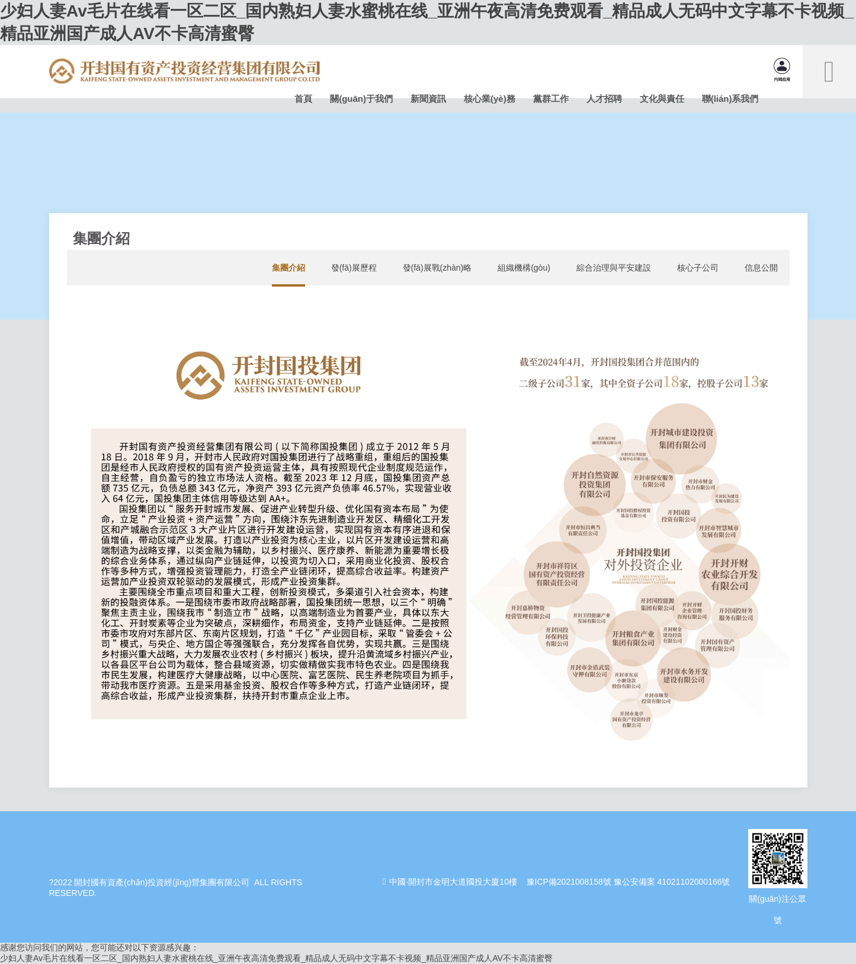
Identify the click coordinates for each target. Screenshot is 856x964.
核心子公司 (698, 267)
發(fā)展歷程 (354, 267)
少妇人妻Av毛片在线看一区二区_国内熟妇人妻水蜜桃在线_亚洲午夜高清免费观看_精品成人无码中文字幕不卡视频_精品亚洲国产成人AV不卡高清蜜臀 (276, 958)
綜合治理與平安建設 (613, 267)
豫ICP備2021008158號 (569, 881)
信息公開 (761, 267)
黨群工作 (551, 99)
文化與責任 (662, 99)
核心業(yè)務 (489, 99)
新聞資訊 (428, 99)
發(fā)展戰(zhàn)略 (437, 267)
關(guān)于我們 (361, 99)
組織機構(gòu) (524, 267)
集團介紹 (288, 267)
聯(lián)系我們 (730, 99)
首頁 (303, 99)
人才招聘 (604, 99)
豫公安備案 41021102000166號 (672, 881)
